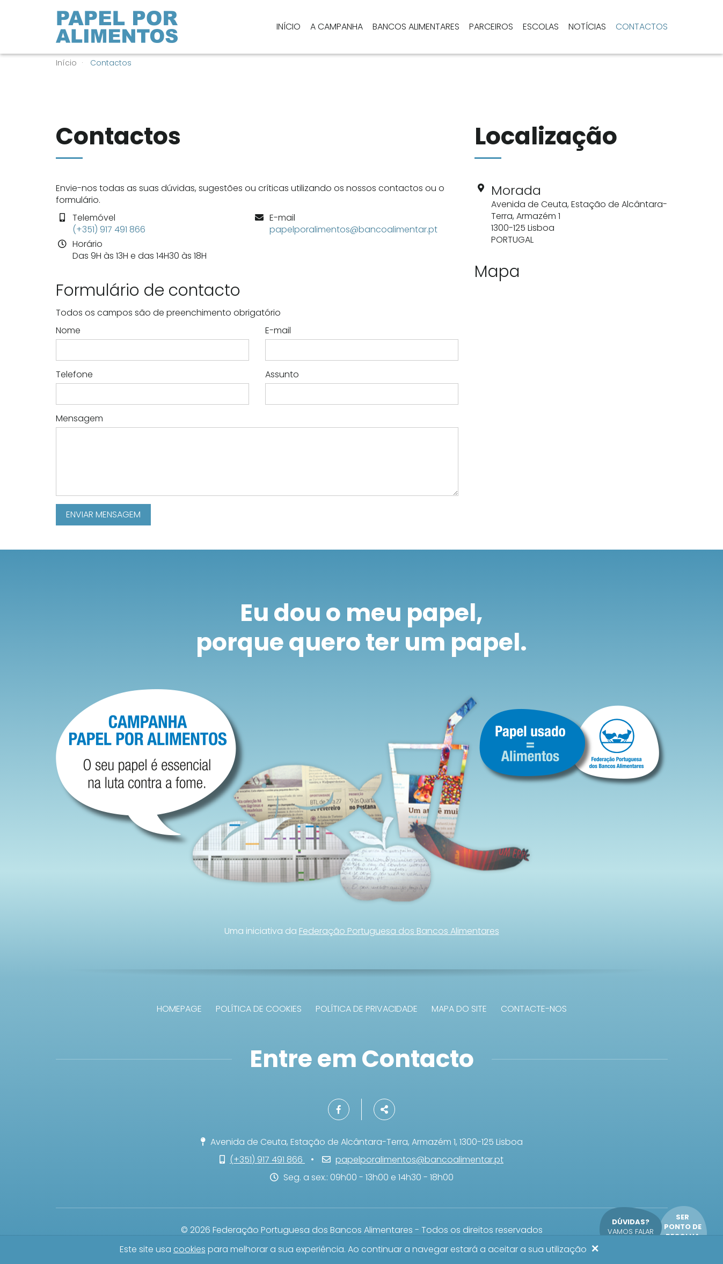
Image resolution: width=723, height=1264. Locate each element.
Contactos (642, 26)
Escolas (541, 26)
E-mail (278, 331)
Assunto (282, 375)
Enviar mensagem (103, 514)
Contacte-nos (534, 1009)
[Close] (595, 1249)
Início (288, 26)
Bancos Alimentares (416, 26)
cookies (189, 1250)
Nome (68, 331)
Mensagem (79, 419)
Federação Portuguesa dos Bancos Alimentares (399, 931)
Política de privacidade (367, 1009)
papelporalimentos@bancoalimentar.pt (353, 229)
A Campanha (336, 26)
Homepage (179, 1009)
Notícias (587, 26)
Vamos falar (631, 1227)
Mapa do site (459, 1009)
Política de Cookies (259, 1009)
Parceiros (491, 26)
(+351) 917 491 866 (108, 229)
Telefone (74, 375)
